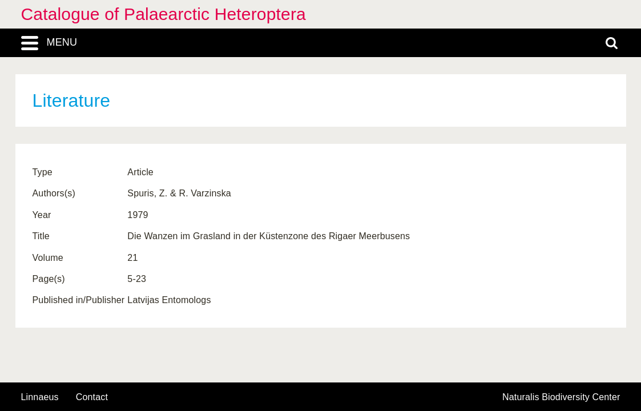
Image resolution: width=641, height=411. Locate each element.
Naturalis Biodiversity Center (561, 397)
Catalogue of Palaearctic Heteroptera (163, 14)
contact (92, 397)
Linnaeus (40, 397)
